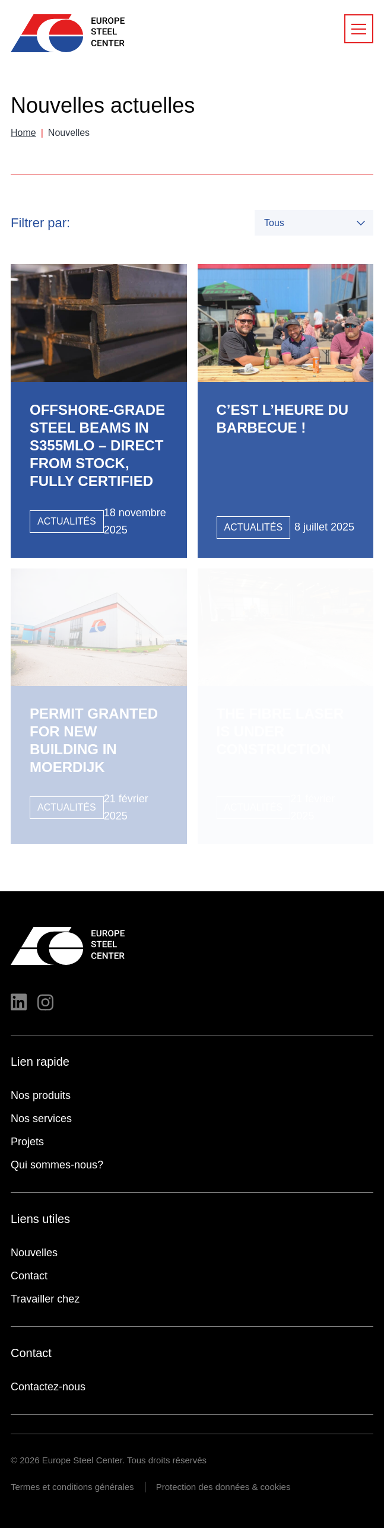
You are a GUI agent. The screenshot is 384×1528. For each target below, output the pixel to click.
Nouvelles (34, 1253)
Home (23, 133)
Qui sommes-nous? (57, 1165)
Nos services (41, 1118)
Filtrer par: (40, 222)
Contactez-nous (48, 1387)
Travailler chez (45, 1299)
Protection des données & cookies (223, 1487)
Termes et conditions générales (72, 1487)
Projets (27, 1142)
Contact (29, 1276)
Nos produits (41, 1095)
